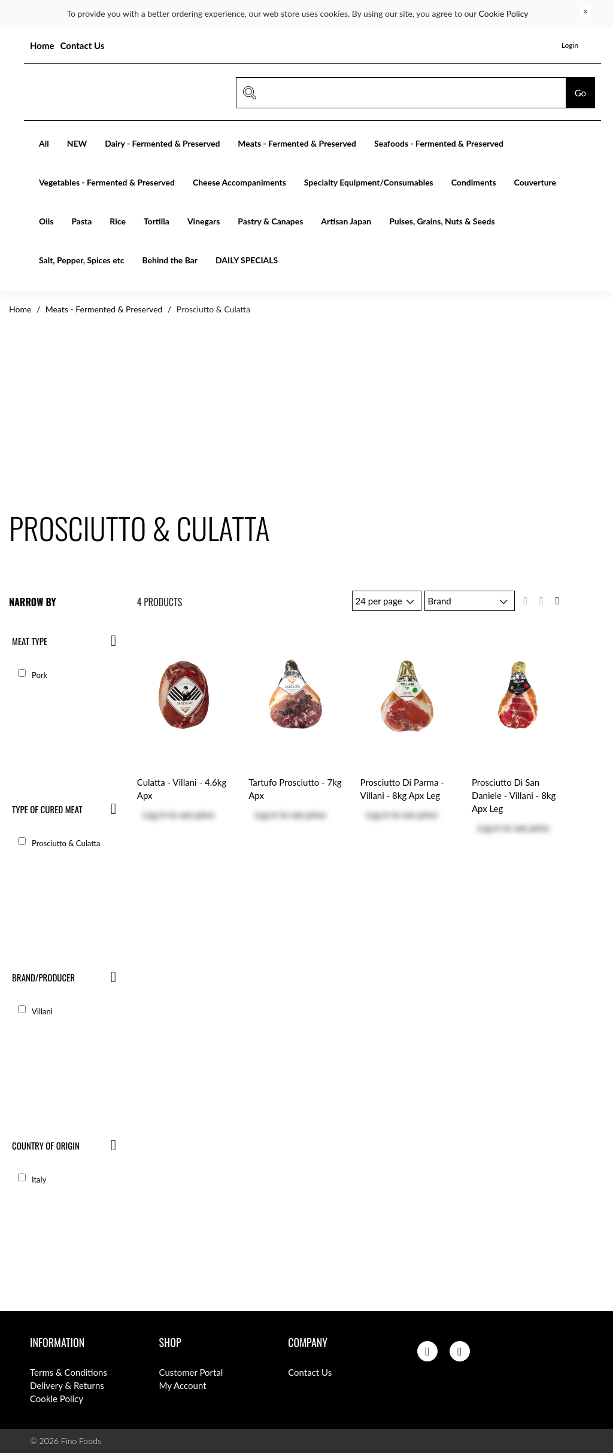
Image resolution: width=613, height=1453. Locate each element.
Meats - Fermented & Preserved (297, 143)
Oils (46, 221)
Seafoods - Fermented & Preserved (438, 143)
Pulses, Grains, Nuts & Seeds (441, 221)
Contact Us (82, 45)
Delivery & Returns (67, 1385)
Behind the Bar (170, 260)
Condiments (473, 182)
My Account (183, 1385)
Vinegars (203, 221)
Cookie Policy (504, 13)
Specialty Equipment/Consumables (368, 182)
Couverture (535, 182)
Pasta (81, 221)
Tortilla (156, 221)
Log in (154, 814)
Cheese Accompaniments (239, 182)
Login (570, 45)
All (44, 143)
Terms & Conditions (68, 1372)
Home (42, 45)
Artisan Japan (346, 221)
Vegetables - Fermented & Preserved (107, 182)
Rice (118, 221)
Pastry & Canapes (270, 221)
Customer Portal (191, 1372)
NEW (77, 143)
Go (580, 92)
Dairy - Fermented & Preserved (162, 143)
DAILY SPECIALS (247, 260)
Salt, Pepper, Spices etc (81, 260)
